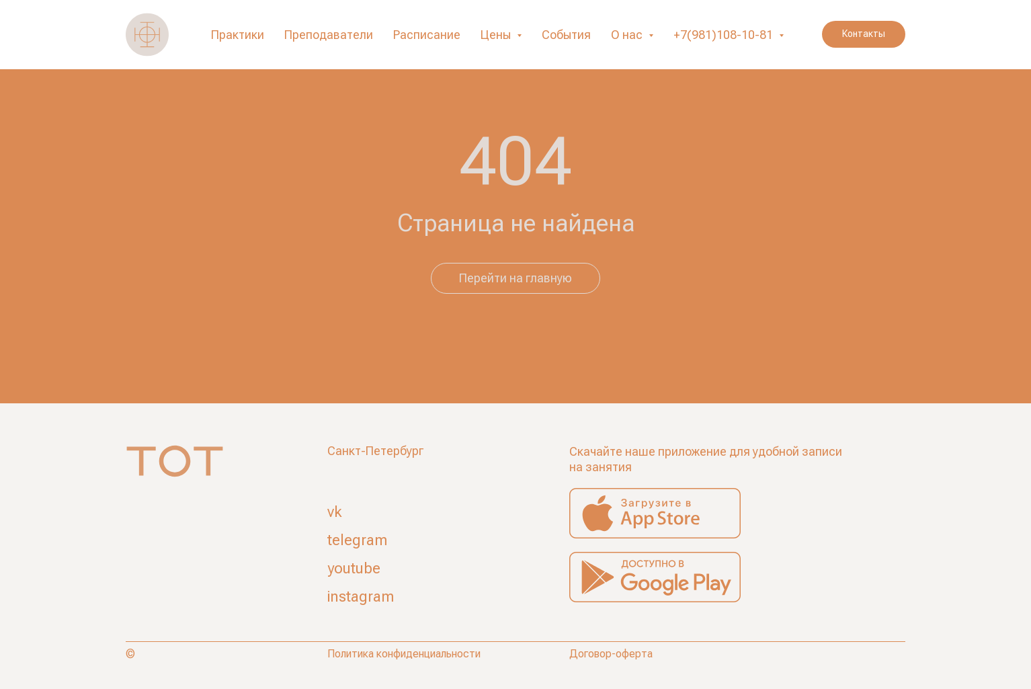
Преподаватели (328, 35)
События (566, 35)
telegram (357, 540)
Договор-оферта (611, 653)
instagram (360, 596)
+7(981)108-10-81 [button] (724, 35)
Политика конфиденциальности (404, 653)
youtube (353, 568)
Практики (237, 35)
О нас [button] (628, 35)
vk (334, 511)
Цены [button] (497, 35)
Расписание (426, 35)
